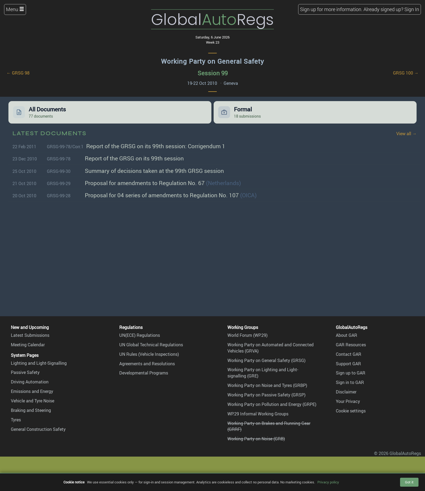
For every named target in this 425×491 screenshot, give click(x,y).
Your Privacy (348, 401)
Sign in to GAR (350, 382)
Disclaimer (346, 392)
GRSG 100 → (405, 73)
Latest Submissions (30, 335)
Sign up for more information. (331, 9)
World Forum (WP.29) (247, 335)
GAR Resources (351, 345)
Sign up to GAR (350, 373)
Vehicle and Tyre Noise (32, 401)
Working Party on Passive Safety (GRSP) (266, 395)
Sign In (411, 9)
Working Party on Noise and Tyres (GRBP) (267, 385)
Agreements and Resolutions (147, 364)
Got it (409, 482)
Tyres (16, 420)
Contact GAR (348, 354)
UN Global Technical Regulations (151, 345)
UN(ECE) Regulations (139, 335)
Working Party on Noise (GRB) (256, 439)
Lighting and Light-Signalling (39, 363)
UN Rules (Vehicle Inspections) (149, 354)
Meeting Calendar (28, 345)
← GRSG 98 (18, 73)
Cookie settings (351, 411)
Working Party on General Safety (212, 61)
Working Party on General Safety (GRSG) (266, 360)
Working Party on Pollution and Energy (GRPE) (271, 404)
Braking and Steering (31, 410)
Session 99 (213, 73)
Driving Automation (30, 382)
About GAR (346, 335)
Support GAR (348, 364)
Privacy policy (328, 482)
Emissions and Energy (32, 391)
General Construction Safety (38, 429)
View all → (406, 134)
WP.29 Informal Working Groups (257, 414)
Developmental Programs (143, 373)
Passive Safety (25, 372)
